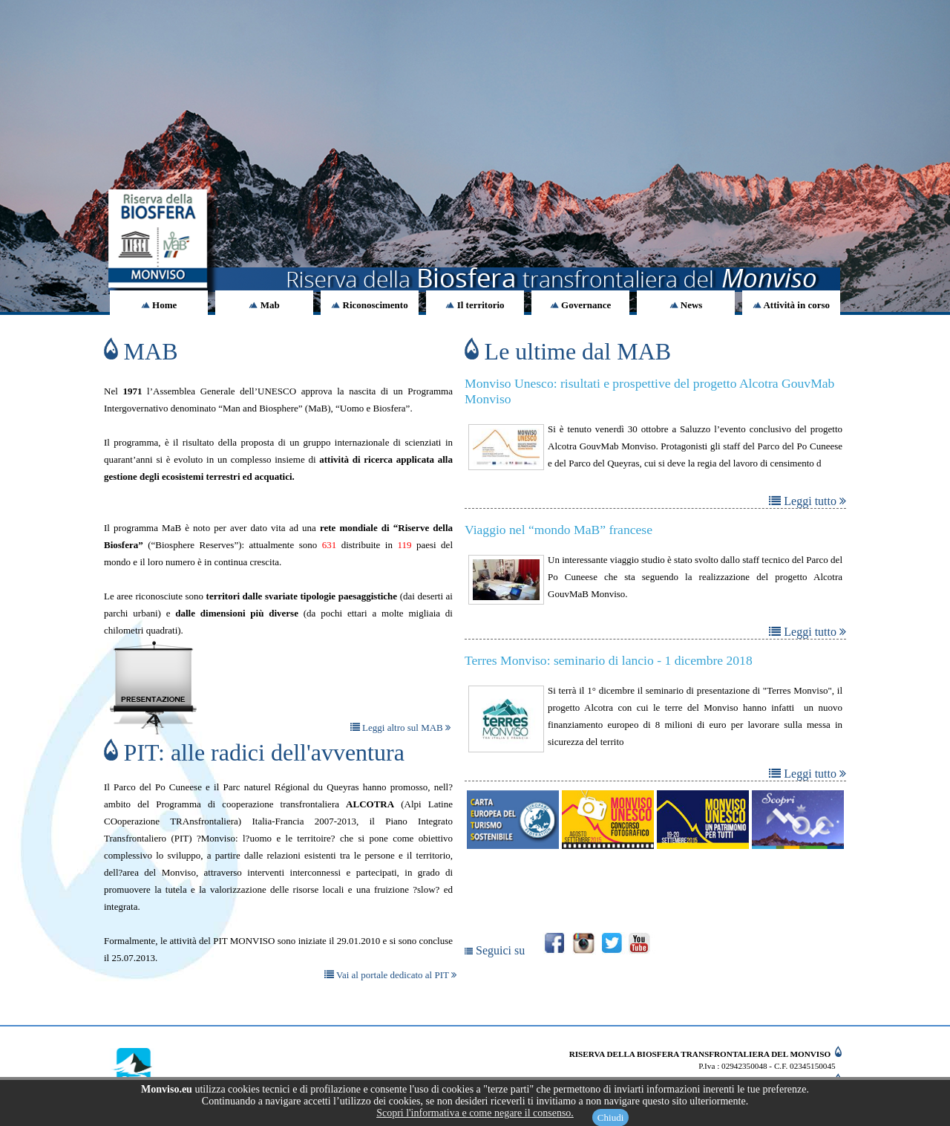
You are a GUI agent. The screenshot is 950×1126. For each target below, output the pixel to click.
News (686, 304)
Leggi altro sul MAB (400, 727)
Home (159, 304)
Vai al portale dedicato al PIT (390, 974)
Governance (580, 304)
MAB (141, 351)
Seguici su (496, 950)
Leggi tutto (807, 501)
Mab (264, 304)
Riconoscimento (369, 304)
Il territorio (474, 304)
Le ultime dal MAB (568, 351)
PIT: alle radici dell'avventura (254, 752)
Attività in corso (791, 304)
